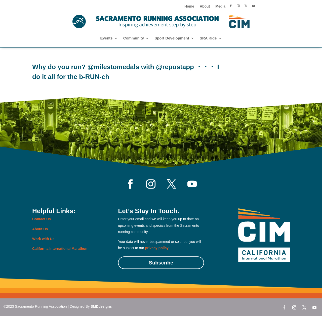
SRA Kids (208, 38)
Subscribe (161, 262)
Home (189, 6)
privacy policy (157, 248)
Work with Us (43, 239)
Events (106, 38)
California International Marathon (59, 249)
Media (220, 6)
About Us (40, 229)
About (205, 6)
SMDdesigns (101, 306)
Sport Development (171, 38)
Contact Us (41, 219)
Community (133, 38)
